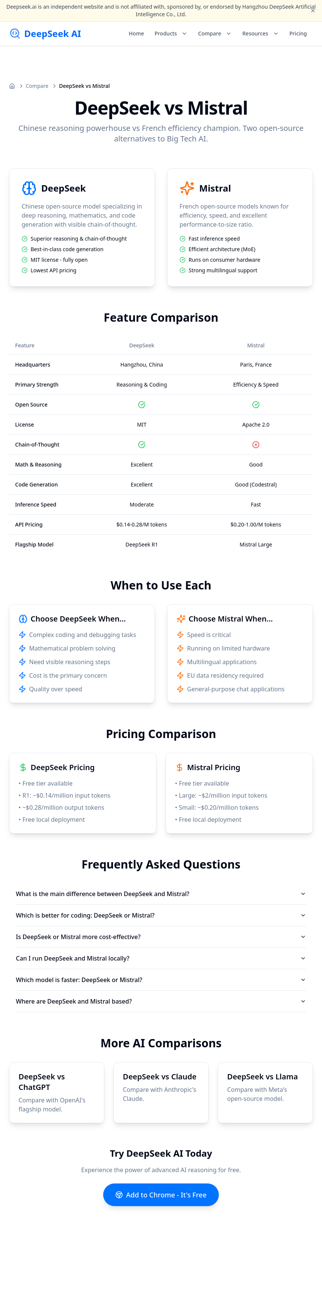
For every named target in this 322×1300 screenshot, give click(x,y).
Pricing (298, 33)
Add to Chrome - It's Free (160, 1194)
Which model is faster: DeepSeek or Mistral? (161, 980)
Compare (215, 33)
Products (171, 33)
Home (136, 33)
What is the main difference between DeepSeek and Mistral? (161, 894)
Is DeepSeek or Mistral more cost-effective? (161, 937)
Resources (260, 33)
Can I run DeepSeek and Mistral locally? (161, 958)
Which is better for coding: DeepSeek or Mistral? (161, 915)
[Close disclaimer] (313, 11)
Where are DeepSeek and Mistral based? (161, 1001)
